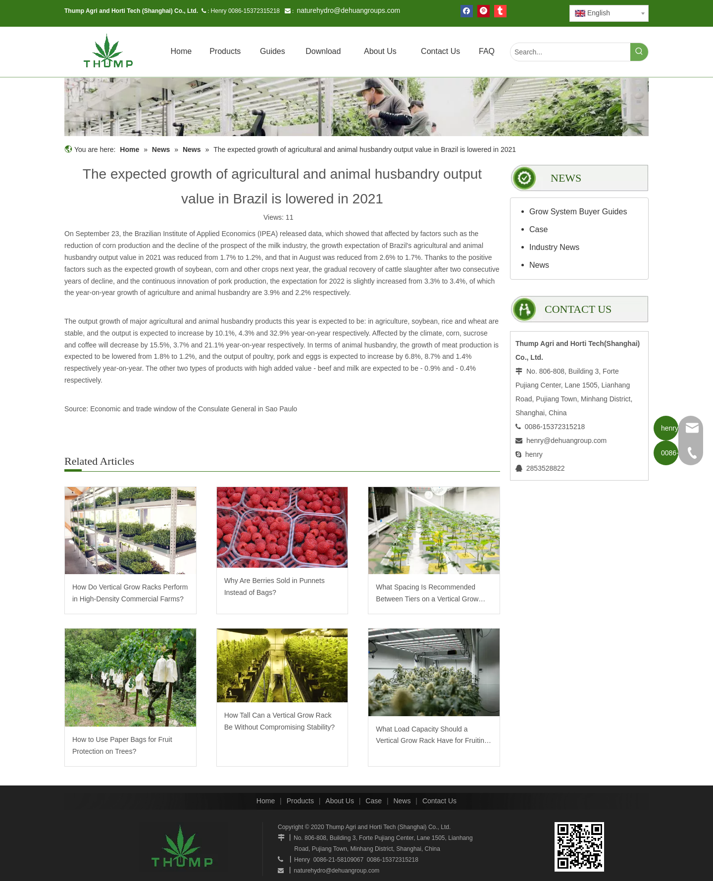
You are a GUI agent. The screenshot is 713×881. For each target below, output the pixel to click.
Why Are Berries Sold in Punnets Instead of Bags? (274, 586)
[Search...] (570, 52)
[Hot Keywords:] (639, 52)
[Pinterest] (483, 11)
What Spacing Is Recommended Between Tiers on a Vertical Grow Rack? (427, 594)
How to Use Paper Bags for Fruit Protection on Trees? (122, 745)
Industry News (554, 247)
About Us (339, 801)
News (539, 265)
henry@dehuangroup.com (566, 440)
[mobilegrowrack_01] (356, 107)
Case (538, 229)
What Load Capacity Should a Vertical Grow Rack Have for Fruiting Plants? (432, 736)
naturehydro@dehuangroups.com (348, 10)
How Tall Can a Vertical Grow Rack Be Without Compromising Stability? (279, 721)
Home (265, 801)
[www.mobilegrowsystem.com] (579, 847)
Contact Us (439, 801)
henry (534, 454)
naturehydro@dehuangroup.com (336, 870)
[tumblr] (500, 11)
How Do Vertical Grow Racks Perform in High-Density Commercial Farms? (130, 593)
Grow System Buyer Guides (578, 211)
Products (300, 801)
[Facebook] (466, 11)
